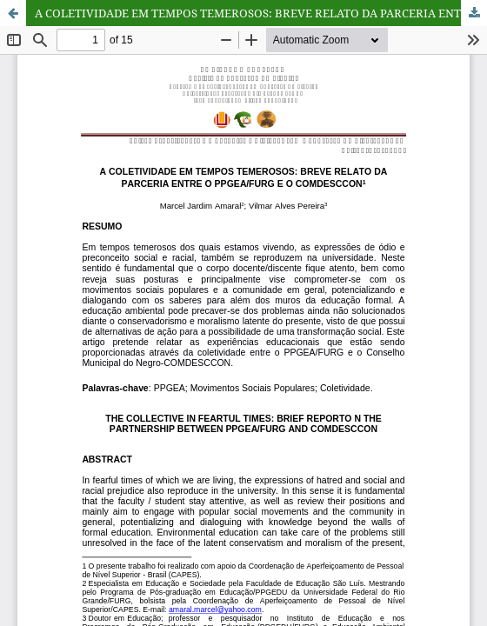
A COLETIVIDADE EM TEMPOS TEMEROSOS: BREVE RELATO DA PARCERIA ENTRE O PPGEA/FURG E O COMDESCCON (261, 13)
